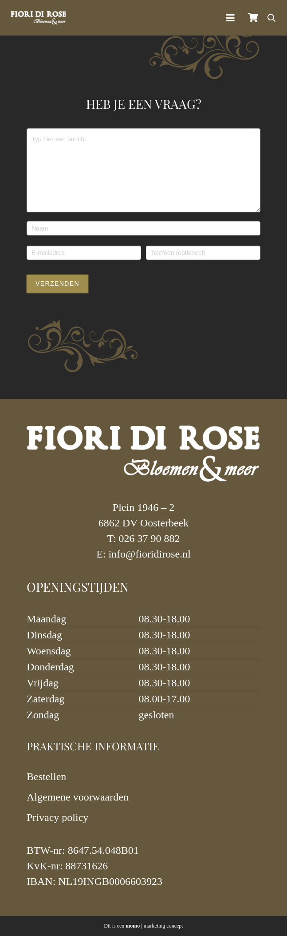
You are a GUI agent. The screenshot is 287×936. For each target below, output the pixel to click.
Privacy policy (57, 817)
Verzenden (57, 283)
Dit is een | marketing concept (143, 926)
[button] (230, 17)
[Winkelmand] (253, 18)
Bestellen (46, 776)
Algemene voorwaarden (78, 797)
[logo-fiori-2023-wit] (38, 17)
